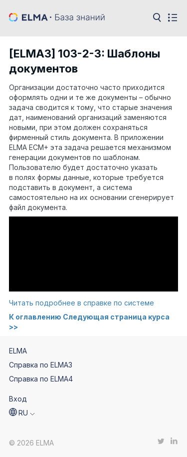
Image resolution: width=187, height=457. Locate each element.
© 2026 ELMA (31, 442)
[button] (22, 413)
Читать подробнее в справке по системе (81, 302)
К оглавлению (35, 316)
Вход (18, 398)
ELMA (18, 350)
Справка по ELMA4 (41, 378)
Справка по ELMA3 (40, 364)
